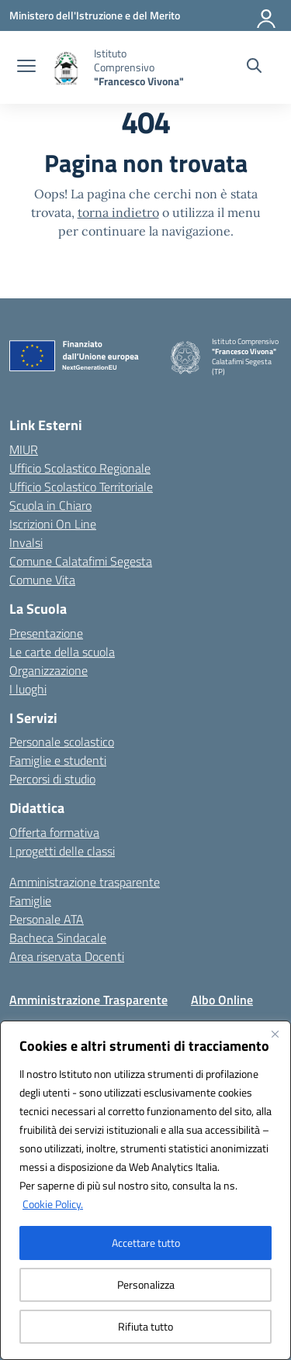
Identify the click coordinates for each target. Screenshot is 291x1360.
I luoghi (28, 689)
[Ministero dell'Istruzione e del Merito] (94, 15)
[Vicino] (274, 1033)
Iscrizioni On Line (52, 524)
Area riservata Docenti (66, 956)
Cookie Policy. (53, 1204)
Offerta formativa (54, 832)
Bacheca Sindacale (57, 937)
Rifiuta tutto (145, 1326)
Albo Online (222, 999)
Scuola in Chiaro (50, 505)
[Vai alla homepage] (141, 67)
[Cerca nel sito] (254, 67)
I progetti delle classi (62, 851)
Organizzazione (48, 670)
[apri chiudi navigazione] (26, 67)
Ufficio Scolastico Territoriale (81, 486)
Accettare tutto (146, 1242)
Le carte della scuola (62, 651)
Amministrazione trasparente (84, 882)
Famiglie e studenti (57, 760)
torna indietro (118, 212)
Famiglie (30, 900)
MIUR (23, 449)
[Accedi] (267, 15)
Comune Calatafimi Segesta (80, 561)
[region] (145, 1190)
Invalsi (26, 542)
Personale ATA (46, 919)
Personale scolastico (61, 741)
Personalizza (146, 1284)
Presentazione (46, 633)
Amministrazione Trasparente (88, 999)
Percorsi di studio (52, 779)
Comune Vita (42, 579)
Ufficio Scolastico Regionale (80, 468)
